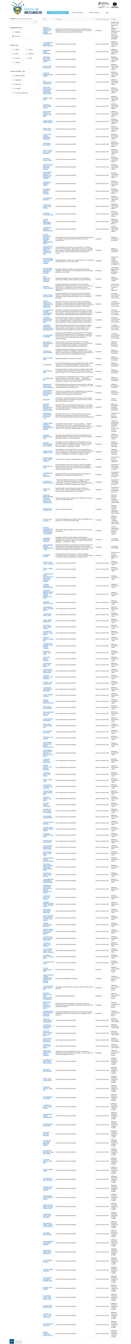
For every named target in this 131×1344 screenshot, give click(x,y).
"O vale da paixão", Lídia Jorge (47, 652)
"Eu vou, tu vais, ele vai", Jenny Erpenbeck (47, 151)
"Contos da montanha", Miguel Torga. (47, 760)
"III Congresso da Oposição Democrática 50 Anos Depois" (48, 312)
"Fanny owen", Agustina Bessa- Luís (48, 725)
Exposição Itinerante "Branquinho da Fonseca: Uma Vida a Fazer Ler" (48, 407)
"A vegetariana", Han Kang (47, 198)
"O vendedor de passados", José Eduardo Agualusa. (48, 646)
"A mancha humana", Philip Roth (47, 1161)
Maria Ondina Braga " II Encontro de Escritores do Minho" (47, 1005)
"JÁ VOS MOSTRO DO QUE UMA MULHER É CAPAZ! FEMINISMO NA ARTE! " (48, 239)
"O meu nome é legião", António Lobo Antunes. (47, 671)
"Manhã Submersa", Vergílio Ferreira (47, 1333)
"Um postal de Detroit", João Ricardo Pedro (47, 1297)
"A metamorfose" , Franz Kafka (48, 1097)
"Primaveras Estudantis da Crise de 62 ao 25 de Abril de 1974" (48, 327)
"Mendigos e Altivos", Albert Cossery (47, 106)
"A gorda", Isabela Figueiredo (48, 1270)
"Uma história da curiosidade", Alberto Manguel (48, 44)
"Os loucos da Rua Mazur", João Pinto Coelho (48, 1152)
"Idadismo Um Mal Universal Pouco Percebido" (48, 386)
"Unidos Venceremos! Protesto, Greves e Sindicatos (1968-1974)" (48, 304)
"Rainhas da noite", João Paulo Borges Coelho (47, 59)
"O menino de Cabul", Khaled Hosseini (47, 874)
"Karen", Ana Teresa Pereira (47, 128)
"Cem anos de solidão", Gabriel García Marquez (48, 1224)
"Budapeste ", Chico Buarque (47, 1070)
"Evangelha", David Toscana (47, 1233)
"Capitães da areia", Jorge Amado (46, 774)
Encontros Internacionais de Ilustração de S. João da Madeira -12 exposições (48, 530)
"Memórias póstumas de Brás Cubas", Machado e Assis (48, 904)
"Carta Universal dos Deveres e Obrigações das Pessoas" (47, 393)
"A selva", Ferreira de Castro (48, 822)
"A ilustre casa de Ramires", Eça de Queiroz (48, 829)
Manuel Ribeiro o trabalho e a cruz (48, 451)
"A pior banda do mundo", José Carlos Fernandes (48, 950)
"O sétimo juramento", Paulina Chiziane (48, 586)
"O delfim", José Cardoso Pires (47, 683)
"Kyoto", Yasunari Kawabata (48, 695)
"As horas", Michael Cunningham (46, 804)
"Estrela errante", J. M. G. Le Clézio (48, 563)
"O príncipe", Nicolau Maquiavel (46, 658)
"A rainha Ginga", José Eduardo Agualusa (48, 1188)
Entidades (18, 32)
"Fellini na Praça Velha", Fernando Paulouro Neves (48, 1206)
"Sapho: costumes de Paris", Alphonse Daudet (48, 859)
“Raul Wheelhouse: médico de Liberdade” (47, 279)
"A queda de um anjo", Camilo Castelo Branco (47, 1061)
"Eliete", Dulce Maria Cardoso (47, 1079)
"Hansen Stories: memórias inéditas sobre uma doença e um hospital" (48, 426)
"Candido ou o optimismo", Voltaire (47, 183)
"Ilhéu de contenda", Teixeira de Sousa (48, 701)
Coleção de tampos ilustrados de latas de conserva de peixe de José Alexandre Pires (48, 498)
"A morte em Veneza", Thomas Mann (48, 956)
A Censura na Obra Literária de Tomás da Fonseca (48, 344)
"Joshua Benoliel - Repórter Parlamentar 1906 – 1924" (48, 547)
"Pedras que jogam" (46, 489)
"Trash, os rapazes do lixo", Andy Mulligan (48, 1020)
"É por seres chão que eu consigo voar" (48, 987)
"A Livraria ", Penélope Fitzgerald (46, 1134)
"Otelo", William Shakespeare (47, 620)
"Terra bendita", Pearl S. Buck (47, 614)
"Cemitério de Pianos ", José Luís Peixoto (47, 1315)
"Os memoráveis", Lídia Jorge (48, 1324)
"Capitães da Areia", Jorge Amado (46, 1046)
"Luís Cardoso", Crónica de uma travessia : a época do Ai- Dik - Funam (48, 753)
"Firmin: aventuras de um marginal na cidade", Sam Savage (48, 918)
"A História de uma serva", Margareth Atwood (47, 1143)
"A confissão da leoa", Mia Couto (48, 1179)
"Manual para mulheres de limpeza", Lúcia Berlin (47, 114)
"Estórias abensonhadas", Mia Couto (47, 924)
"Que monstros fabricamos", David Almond (47, 1040)
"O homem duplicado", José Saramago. (48, 677)
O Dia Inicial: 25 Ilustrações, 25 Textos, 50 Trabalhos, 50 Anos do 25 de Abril (47, 250)
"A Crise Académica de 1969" (47, 969)
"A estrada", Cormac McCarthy (48, 213)
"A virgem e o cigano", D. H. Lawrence (47, 944)
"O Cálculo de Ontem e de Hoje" (48, 482)
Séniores (31, 54)
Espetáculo (18, 80)
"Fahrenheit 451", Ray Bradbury (48, 1124)
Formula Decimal (18, 1342)
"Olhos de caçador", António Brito (48, 639)
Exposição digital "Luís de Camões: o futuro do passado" (48, 261)
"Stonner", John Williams (47, 1288)
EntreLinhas (46, 399)
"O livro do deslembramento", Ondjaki (48, 74)
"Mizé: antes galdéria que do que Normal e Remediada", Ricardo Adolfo (47, 90)
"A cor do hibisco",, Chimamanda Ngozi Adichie (47, 221)
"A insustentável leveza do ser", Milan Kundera (47, 847)
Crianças (17, 58)
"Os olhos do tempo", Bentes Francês (47, 627)
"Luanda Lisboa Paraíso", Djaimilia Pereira (48, 1115)
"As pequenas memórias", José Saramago (48, 786)
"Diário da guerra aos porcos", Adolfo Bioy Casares (48, 167)
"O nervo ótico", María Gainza (47, 66)
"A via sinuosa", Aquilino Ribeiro (47, 816)
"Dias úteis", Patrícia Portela (47, 159)
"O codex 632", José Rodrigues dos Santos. (47, 689)
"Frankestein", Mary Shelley (47, 144)
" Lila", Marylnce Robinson (47, 1260)
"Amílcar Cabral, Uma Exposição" (48, 295)
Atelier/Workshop (20, 75)
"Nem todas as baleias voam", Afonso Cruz (47, 1252)
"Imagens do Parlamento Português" (46, 539)
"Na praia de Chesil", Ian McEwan (46, 897)
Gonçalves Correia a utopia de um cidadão (47, 444)
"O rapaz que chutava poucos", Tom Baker (48, 1026)
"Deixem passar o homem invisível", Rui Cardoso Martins (48, 931)
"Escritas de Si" (47, 364)
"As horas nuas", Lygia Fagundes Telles (48, 792)
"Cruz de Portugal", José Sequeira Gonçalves (47, 767)
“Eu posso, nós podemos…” (47, 519)
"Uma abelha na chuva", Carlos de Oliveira (48, 608)
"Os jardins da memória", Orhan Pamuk (48, 633)
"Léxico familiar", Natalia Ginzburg (48, 121)
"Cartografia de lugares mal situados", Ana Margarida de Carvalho (47, 175)
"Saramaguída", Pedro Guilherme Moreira (48, 1197)
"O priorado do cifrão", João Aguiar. (47, 665)
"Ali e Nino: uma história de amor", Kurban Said (48, 938)
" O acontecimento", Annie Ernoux (47, 82)
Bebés (17, 54)
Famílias (17, 62)
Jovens (31, 49)
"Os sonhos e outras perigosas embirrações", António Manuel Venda (48, 867)
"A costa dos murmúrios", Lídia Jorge (48, 835)
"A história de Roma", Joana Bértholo (47, 206)
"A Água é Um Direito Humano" (48, 351)
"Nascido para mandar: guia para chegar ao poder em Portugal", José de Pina (47, 888)
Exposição (18, 84)
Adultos (17, 49)
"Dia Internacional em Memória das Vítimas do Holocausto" (48, 1013)
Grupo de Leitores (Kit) (21, 93)
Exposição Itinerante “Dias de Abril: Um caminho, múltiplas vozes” (47, 30)
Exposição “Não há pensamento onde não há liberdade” (47, 271)
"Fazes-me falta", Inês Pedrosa (48, 719)
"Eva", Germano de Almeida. (47, 731)
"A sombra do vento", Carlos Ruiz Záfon (47, 1215)
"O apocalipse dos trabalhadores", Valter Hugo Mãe (48, 880)
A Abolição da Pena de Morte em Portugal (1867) (47, 415)
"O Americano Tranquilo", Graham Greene (47, 229)
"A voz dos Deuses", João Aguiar (47, 798)
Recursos (17, 36)
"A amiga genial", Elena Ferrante (48, 1306)
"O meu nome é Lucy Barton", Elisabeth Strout (47, 1279)
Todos (30, 58)
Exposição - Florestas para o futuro (47, 436)
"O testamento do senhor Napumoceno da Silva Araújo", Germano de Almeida (48, 577)
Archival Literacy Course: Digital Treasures (48, 459)
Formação (18, 88)
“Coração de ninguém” (46, 555)
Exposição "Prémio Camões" (48, 287)
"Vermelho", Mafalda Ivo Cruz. (48, 602)
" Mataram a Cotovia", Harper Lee (48, 1088)
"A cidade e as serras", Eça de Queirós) (47, 1106)
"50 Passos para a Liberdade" (48, 335)
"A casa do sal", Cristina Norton (47, 841)
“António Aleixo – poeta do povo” (48, 509)
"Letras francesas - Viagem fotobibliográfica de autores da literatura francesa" (48, 978)
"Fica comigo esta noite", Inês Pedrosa (48, 713)
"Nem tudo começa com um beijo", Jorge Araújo (48, 1033)
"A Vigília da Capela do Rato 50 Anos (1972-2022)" (47, 320)
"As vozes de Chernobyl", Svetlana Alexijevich (47, 191)
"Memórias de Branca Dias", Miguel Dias (47, 911)
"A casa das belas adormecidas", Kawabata (48, 1243)
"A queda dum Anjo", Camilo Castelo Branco (47, 810)
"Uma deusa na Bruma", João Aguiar (47, 853)
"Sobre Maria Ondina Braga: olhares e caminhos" (47, 1053)
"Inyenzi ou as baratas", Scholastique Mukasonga (47, 137)
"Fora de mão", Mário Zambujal (47, 707)
